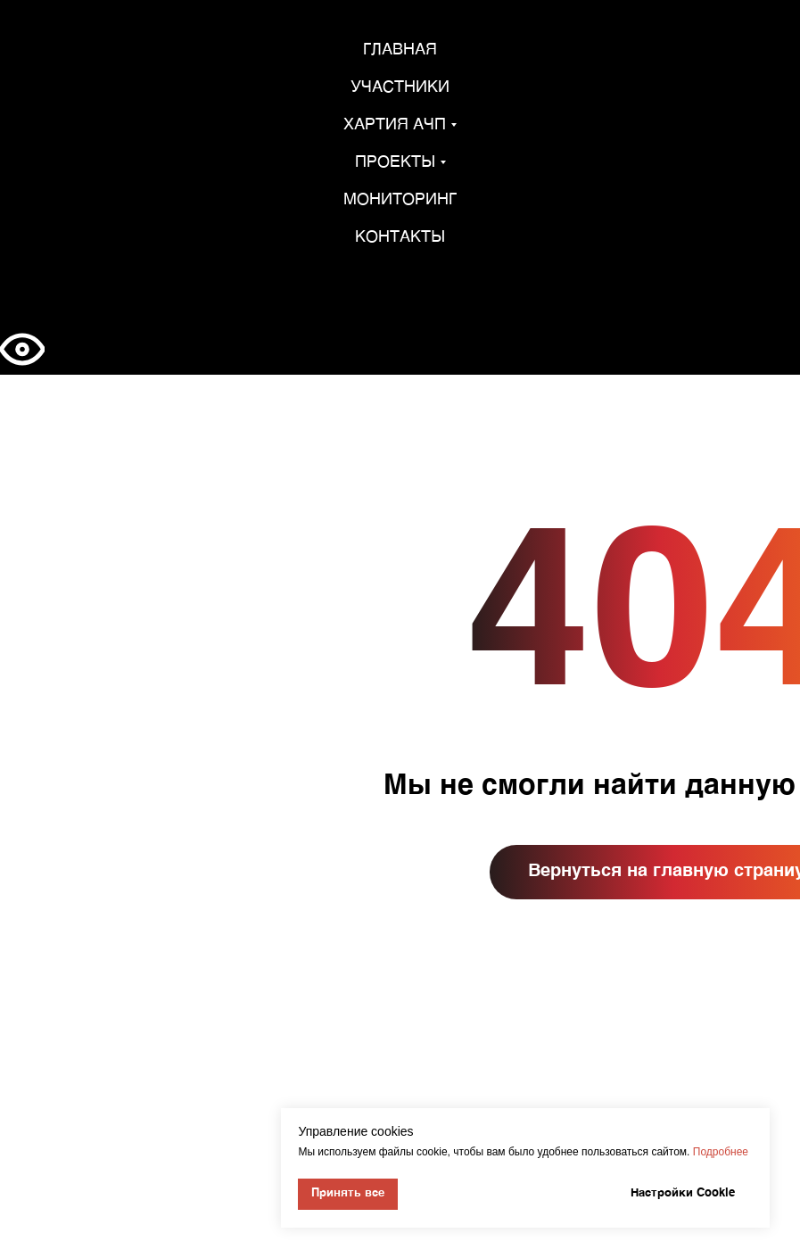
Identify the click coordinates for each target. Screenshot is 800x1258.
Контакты (400, 237)
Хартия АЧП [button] (394, 125)
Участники (400, 87)
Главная (400, 50)
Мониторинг (400, 200)
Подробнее (720, 1152)
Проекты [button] (395, 162)
